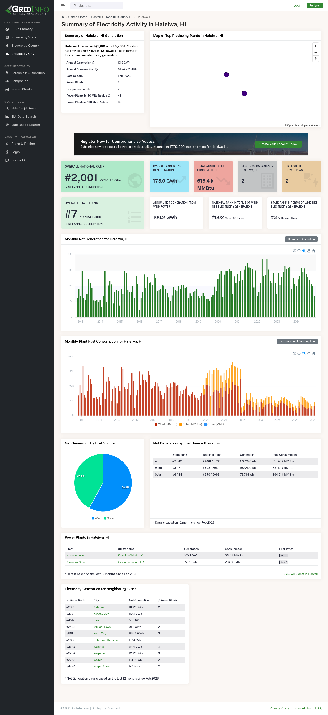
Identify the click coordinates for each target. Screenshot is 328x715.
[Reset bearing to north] (316, 58)
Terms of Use (302, 708)
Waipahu (99, 653)
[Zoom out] (316, 52)
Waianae (99, 646)
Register (315, 5)
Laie (96, 620)
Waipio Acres (102, 666)
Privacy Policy (279, 708)
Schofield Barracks (106, 640)
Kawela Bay (101, 613)
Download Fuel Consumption (297, 341)
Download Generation (301, 239)
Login (297, 5)
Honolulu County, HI (119, 17)
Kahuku (99, 607)
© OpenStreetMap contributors (302, 125)
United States (77, 17)
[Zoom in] (316, 46)
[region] (27, 364)
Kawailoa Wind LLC (130, 555)
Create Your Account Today (278, 144)
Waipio (98, 660)
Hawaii (96, 17)
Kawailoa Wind (76, 555)
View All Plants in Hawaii (300, 574)
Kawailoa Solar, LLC (131, 562)
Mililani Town (102, 627)
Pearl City (100, 633)
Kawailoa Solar (76, 562)
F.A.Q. (319, 708)
